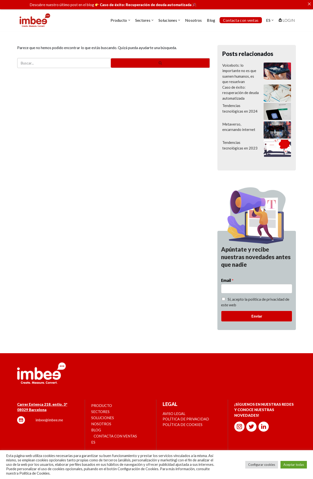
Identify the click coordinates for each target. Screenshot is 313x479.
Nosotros (193, 20)
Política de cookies (182, 419)
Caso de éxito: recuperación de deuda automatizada (240, 87)
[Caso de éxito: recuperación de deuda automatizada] (277, 88)
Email (227, 274)
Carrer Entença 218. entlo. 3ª (42, 398)
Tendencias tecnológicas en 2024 (239, 103)
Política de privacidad (186, 413)
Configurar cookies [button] (261, 465)
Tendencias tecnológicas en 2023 (239, 140)
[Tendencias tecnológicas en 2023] (277, 143)
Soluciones (102, 412)
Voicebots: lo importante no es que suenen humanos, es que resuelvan (239, 67)
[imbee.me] (35, 20)
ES (93, 436)
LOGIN (287, 20)
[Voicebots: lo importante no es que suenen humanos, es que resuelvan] (277, 66)
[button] (129, 20)
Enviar (256, 310)
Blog (211, 20)
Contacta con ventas (241, 20)
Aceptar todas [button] (293, 465)
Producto (101, 400)
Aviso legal (174, 408)
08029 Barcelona (31, 404)
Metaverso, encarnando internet (238, 121)
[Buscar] (64, 57)
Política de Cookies (34, 473)
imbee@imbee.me (49, 414)
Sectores (100, 406)
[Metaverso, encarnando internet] (277, 125)
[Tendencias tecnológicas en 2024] (277, 106)
